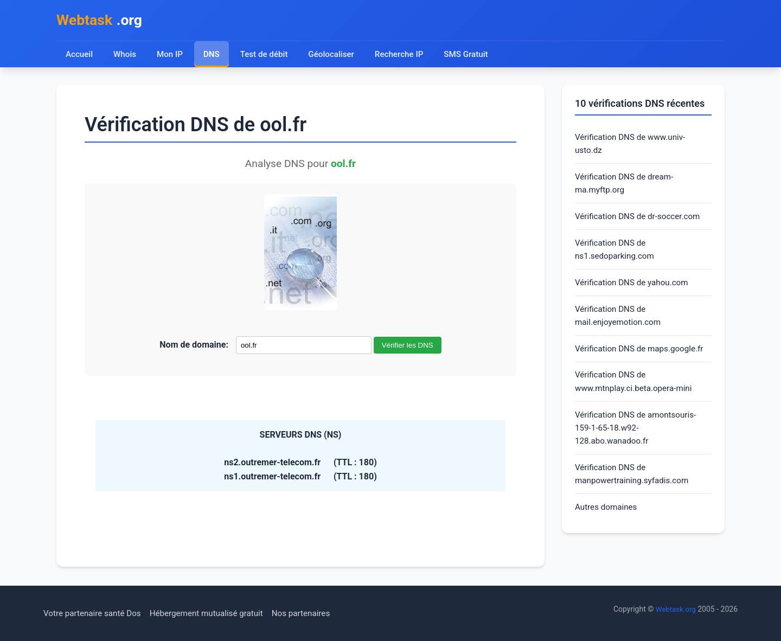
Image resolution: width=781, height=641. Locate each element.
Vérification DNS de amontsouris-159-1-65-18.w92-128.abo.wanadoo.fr (639, 442)
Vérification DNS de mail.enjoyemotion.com (620, 325)
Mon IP (170, 55)
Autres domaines (608, 525)
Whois (125, 55)
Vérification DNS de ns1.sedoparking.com (616, 256)
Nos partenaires (313, 613)
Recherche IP (404, 55)
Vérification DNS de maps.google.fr (642, 359)
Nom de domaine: (193, 346)
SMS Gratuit (472, 55)
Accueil (79, 55)
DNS (212, 55)
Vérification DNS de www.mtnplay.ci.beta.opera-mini (636, 393)
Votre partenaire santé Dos (94, 613)
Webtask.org (675, 609)
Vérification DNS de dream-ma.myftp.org (626, 187)
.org (101, 21)
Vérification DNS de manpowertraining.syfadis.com (635, 490)
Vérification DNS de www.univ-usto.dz (633, 146)
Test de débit (266, 55)
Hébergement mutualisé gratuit (215, 613)
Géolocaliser (334, 55)
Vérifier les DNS (407, 347)
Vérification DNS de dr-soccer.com (641, 221)
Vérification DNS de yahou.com (634, 290)
